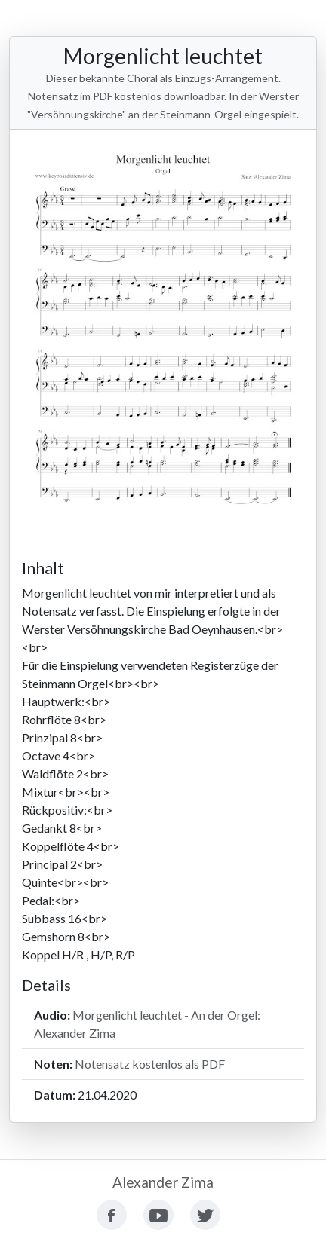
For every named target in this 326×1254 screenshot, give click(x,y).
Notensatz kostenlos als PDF (150, 1064)
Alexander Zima (163, 1182)
